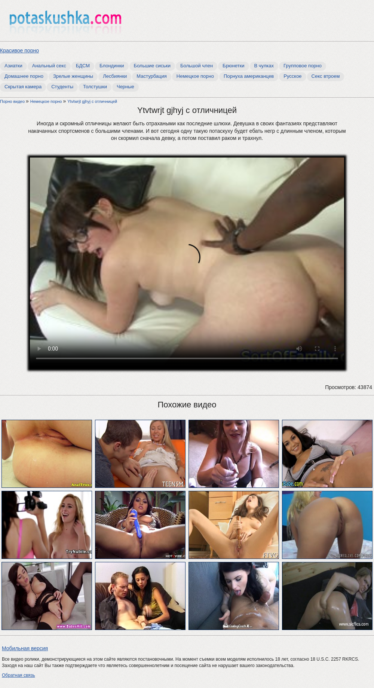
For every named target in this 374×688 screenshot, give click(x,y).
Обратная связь (18, 675)
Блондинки (111, 65)
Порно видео (13, 101)
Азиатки (13, 65)
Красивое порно (19, 50)
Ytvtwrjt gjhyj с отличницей (92, 101)
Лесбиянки (115, 76)
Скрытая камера (23, 86)
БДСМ (83, 65)
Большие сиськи (152, 65)
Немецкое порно (195, 76)
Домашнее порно (23, 76)
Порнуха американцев (249, 76)
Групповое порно (302, 65)
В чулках (264, 65)
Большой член (196, 65)
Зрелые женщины (73, 76)
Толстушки (95, 86)
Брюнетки (233, 65)
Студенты (62, 86)
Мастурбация (152, 76)
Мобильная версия (25, 648)
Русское (292, 76)
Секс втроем (326, 76)
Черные (125, 86)
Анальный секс (49, 65)
